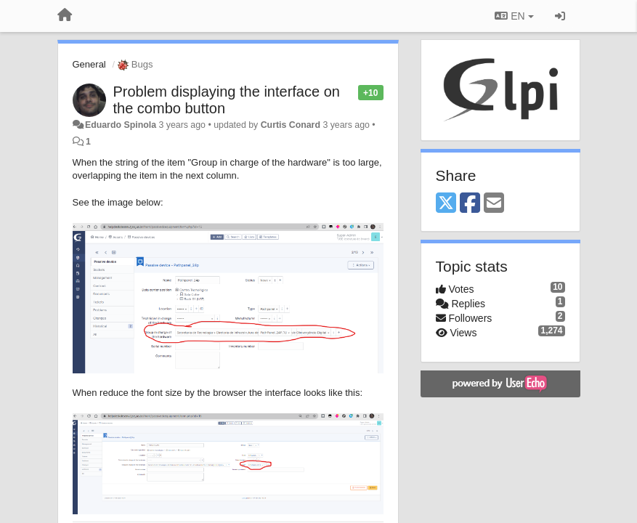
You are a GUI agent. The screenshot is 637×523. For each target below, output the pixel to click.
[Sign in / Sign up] (560, 16)
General (89, 64)
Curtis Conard (290, 125)
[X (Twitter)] (446, 203)
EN (514, 16)
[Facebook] (470, 203)
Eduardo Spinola (120, 125)
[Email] (494, 203)
